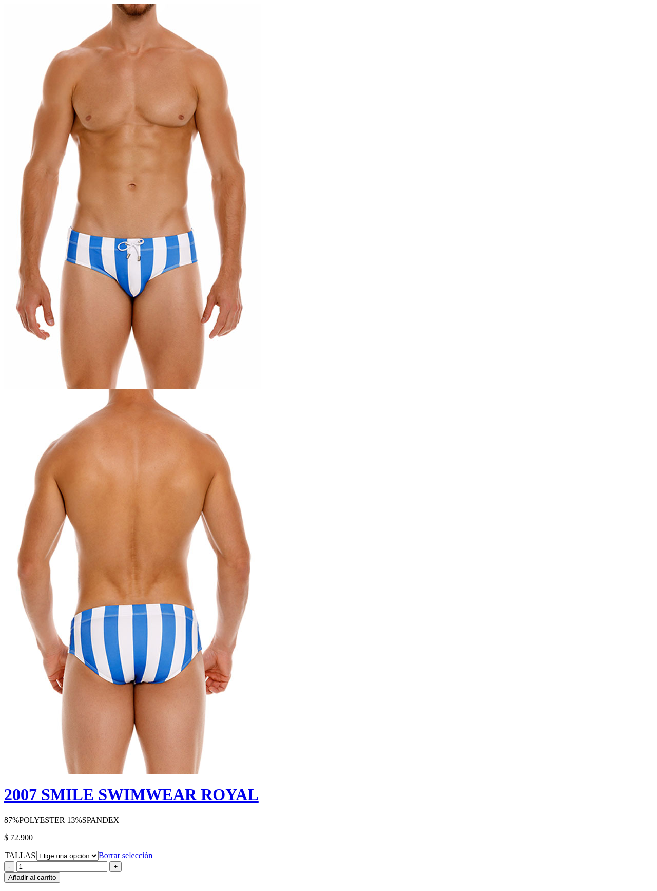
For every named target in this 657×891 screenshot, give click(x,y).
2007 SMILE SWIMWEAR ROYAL (131, 794)
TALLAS (20, 855)
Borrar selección (125, 855)
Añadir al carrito (32, 877)
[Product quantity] (61, 866)
